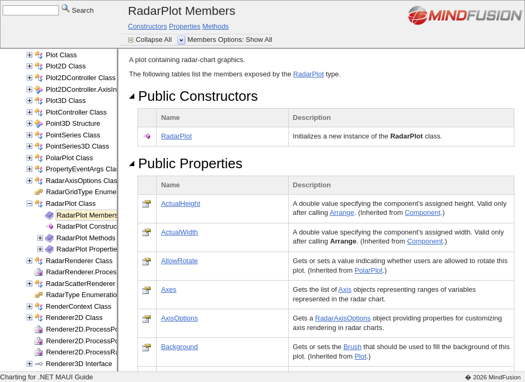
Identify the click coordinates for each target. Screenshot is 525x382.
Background (179, 347)
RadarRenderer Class (79, 261)
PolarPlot (369, 270)
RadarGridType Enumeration (90, 192)
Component (423, 212)
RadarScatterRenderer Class (90, 284)
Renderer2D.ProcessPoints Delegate (102, 341)
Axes (168, 289)
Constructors (147, 26)
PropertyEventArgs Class (84, 169)
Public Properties (186, 163)
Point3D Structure (73, 123)
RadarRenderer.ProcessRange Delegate (108, 272)
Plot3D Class (65, 101)
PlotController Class (76, 112)
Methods (215, 26)
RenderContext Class (78, 306)
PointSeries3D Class (77, 146)
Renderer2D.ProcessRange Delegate (103, 352)
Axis (345, 289)
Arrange (342, 212)
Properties (184, 26)
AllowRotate (179, 261)
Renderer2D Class (74, 318)
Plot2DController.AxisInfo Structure (99, 89)
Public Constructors (193, 96)
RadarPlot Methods (85, 238)
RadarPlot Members (87, 215)
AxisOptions (179, 318)
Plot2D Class (65, 66)
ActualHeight (180, 203)
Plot (360, 356)
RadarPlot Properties (88, 249)
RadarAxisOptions (343, 318)
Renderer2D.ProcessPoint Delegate (101, 329)
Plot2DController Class (81, 78)
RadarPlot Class (71, 203)
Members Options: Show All (229, 40)
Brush (352, 347)
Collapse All (155, 40)
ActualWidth (179, 232)
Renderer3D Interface (79, 364)
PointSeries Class (73, 135)
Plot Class (61, 55)
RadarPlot (308, 74)
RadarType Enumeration (83, 295)
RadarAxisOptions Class (83, 181)
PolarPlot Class (69, 158)
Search (78, 9)
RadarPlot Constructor (91, 226)
